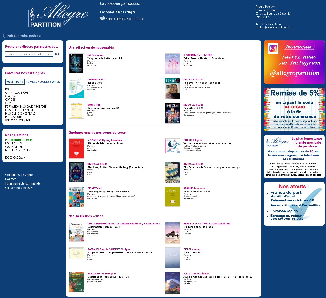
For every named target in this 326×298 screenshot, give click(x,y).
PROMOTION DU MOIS (19, 140)
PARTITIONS (14, 82)
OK (57, 54)
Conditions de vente (19, 175)
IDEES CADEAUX (15, 157)
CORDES (10, 99)
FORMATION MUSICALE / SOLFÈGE (26, 106)
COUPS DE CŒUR (15, 147)
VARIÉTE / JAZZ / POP (17, 120)
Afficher (140, 18)
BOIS (8, 89)
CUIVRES (10, 103)
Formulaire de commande (23, 183)
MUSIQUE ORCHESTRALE (20, 113)
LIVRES (32, 82)
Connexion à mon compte (118, 12)
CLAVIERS (11, 96)
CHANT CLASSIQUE (16, 92)
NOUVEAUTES (13, 143)
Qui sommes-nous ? (18, 188)
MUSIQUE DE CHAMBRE (19, 110)
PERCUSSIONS (14, 117)
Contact (10, 179)
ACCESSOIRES (50, 82)
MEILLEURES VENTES (17, 150)
